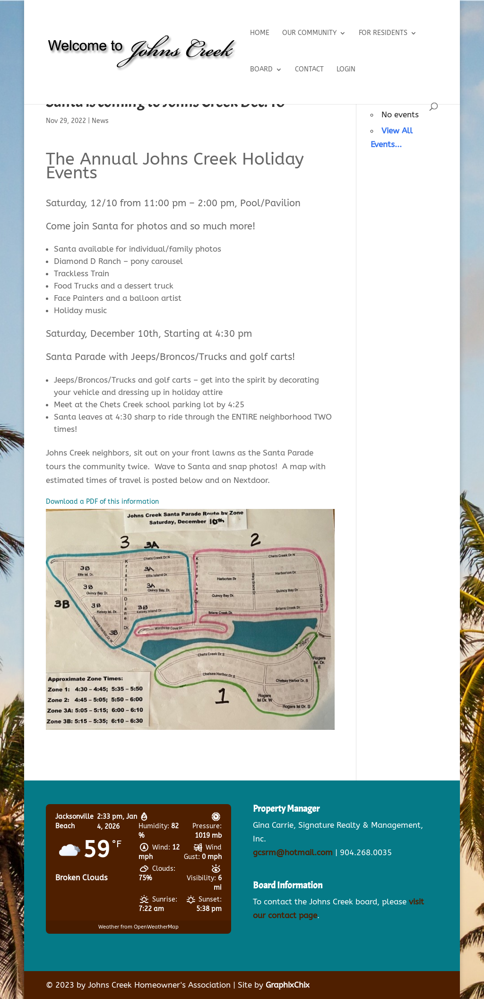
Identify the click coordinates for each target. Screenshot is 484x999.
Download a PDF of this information (102, 502)
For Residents (383, 33)
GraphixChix (288, 985)
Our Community (309, 33)
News (100, 121)
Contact (309, 69)
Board (261, 69)
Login (346, 69)
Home (259, 33)
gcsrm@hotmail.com (293, 852)
